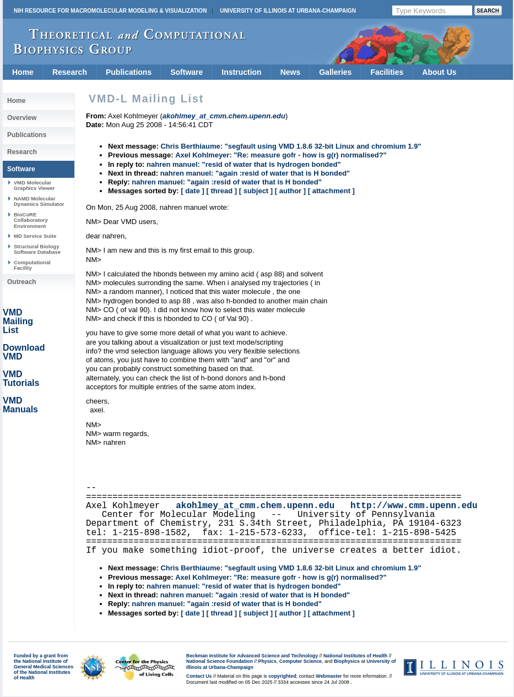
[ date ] (192, 191)
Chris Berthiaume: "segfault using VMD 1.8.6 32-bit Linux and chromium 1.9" (290, 146)
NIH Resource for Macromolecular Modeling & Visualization (110, 11)
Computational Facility (32, 265)
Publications (129, 72)
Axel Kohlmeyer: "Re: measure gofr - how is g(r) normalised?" (281, 155)
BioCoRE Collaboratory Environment (31, 220)
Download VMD (24, 352)
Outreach (21, 282)
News (290, 72)
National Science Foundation (219, 661)
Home (23, 72)
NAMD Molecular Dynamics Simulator (39, 201)
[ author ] (290, 191)
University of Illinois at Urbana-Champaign (288, 11)
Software (186, 72)
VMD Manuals (20, 405)
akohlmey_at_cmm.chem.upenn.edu (255, 506)
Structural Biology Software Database (37, 249)
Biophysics (347, 661)
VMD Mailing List (18, 321)
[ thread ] (221, 191)
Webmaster (329, 676)
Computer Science (300, 661)
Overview (21, 118)
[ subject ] (256, 191)
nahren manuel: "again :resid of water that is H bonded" (255, 173)
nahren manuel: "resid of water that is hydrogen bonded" (244, 164)
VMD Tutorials (21, 378)
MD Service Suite (35, 236)
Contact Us (199, 676)
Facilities (386, 72)
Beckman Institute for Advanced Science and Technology (252, 655)
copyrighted (282, 676)
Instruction (241, 72)
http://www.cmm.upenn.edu (413, 506)
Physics (267, 661)
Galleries (335, 72)
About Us (439, 72)
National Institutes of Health (355, 655)
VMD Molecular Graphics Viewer (34, 185)
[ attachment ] (331, 191)
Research (69, 72)
